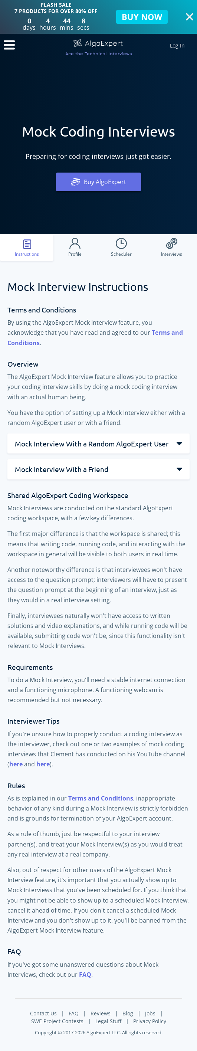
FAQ (85, 974)
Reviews (101, 1013)
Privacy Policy (149, 1021)
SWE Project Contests (57, 1021)
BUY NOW (142, 16)
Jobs (150, 1013)
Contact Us (43, 1013)
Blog (127, 1013)
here (16, 764)
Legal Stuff (108, 1021)
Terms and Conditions (100, 798)
